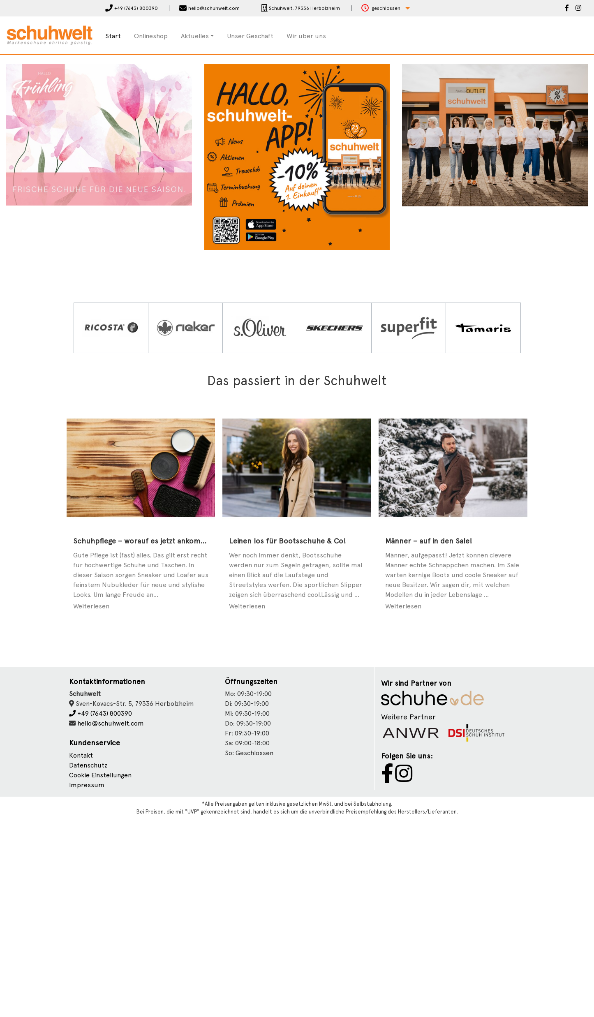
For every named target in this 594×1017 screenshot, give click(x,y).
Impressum (86, 983)
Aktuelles (195, 36)
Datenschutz (88, 963)
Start (113, 36)
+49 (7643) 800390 (100, 911)
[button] (385, 8)
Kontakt (81, 953)
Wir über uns (306, 36)
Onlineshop (151, 36)
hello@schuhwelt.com (110, 921)
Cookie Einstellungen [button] (100, 973)
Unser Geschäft (250, 36)
